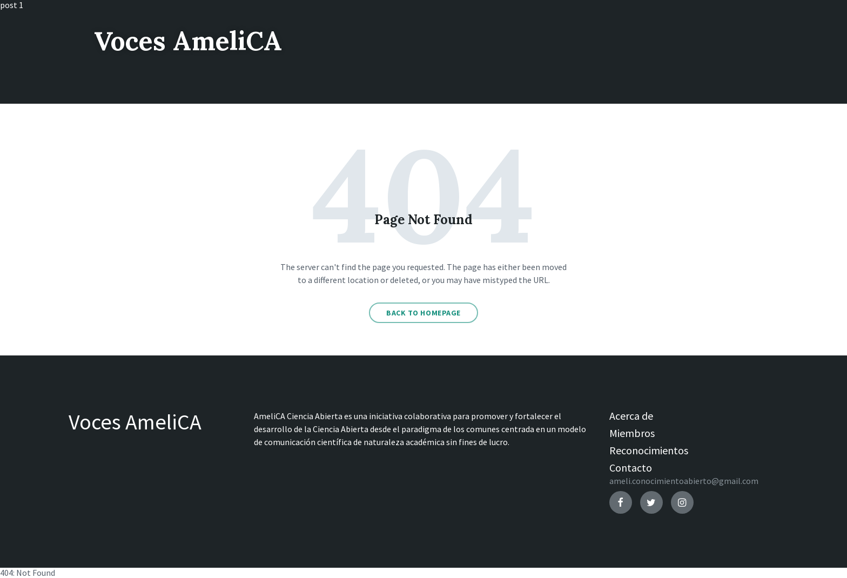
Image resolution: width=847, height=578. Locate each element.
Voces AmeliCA (188, 40)
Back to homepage (423, 313)
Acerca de (631, 415)
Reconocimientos (648, 450)
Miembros (632, 433)
